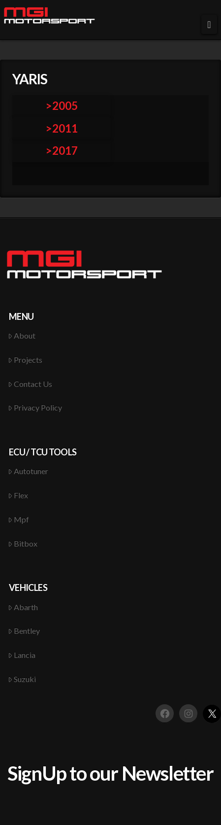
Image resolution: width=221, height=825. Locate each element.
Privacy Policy (35, 407)
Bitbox (23, 543)
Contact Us (30, 383)
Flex (18, 495)
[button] (209, 24)
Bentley (24, 630)
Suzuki (22, 679)
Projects (25, 359)
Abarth (23, 607)
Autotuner (28, 471)
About (22, 335)
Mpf (19, 519)
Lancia (22, 654)
